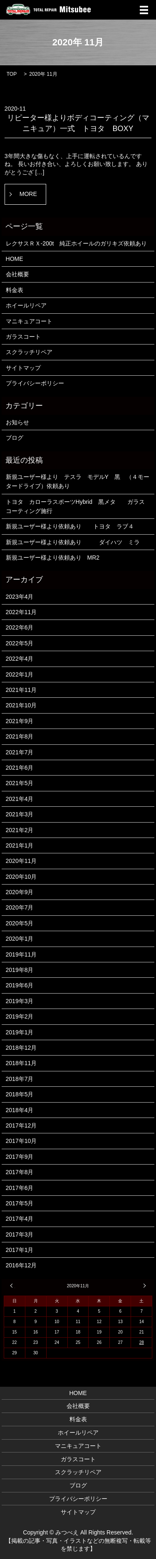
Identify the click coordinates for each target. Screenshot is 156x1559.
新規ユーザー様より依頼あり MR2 (53, 557)
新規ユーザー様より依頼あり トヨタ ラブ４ (73, 526)
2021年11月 (21, 690)
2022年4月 (20, 658)
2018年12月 (21, 1047)
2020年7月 (20, 907)
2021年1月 (20, 845)
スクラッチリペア (29, 352)
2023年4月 (20, 596)
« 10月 (12, 1285)
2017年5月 (20, 1203)
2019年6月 (20, 985)
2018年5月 (20, 1094)
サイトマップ (23, 367)
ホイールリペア (26, 305)
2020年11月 (21, 861)
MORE (28, 194)
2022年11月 (21, 612)
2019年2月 (20, 1016)
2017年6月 (20, 1188)
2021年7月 (20, 752)
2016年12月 (21, 1265)
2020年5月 (20, 923)
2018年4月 (20, 1110)
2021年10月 (21, 705)
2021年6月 (20, 767)
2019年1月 (20, 1032)
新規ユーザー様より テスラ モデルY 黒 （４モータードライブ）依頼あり (77, 481)
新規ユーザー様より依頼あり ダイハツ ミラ (73, 542)
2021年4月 (20, 799)
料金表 (14, 290)
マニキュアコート (29, 321)
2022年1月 (20, 674)
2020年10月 (21, 876)
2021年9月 (20, 721)
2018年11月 (21, 1063)
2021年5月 (20, 783)
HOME (14, 258)
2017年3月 (20, 1234)
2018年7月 (20, 1079)
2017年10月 (21, 1141)
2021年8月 (20, 736)
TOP (12, 74)
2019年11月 (21, 954)
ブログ (14, 437)
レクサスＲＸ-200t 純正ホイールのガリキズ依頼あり (76, 243)
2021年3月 (20, 814)
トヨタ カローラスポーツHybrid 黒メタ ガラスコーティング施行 (75, 506)
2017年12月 (21, 1125)
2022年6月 (20, 627)
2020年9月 (20, 892)
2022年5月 (20, 643)
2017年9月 (20, 1156)
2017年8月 (20, 1172)
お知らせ (17, 422)
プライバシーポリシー (35, 383)
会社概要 (17, 274)
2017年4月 (20, 1218)
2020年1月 (20, 938)
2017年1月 (20, 1250)
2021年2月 (20, 830)
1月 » (143, 1285)
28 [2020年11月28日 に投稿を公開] (141, 1342)
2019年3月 (20, 1001)
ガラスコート (23, 336)
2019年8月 (20, 970)
